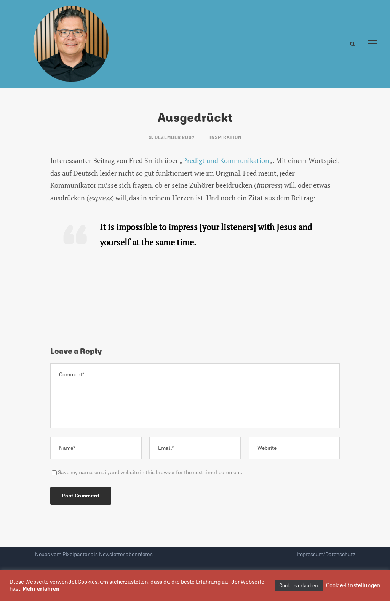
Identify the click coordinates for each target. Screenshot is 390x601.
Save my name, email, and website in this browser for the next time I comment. (150, 472)
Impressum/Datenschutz (326, 554)
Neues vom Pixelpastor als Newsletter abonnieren (94, 554)
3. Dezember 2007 (172, 137)
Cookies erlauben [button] (298, 585)
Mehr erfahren (40, 588)
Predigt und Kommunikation (226, 160)
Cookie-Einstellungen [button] (353, 585)
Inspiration (225, 137)
